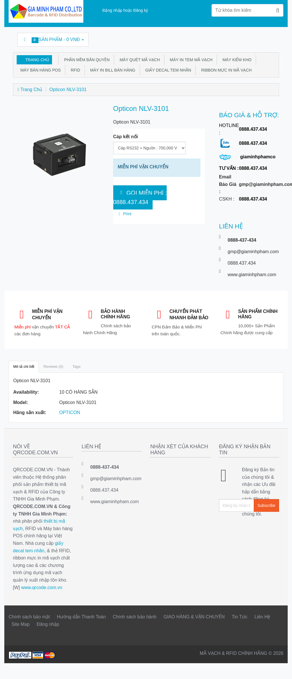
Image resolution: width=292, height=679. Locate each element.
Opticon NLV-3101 (68, 89)
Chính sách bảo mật (29, 616)
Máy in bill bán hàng (111, 70)
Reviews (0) (53, 366)
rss (231, 37)
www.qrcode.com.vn (41, 587)
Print (124, 213)
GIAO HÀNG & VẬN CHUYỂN (194, 616)
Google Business (244, 37)
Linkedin (218, 37)
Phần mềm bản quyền (86, 59)
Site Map (20, 624)
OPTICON (69, 412)
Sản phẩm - (53, 40)
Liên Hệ (262, 616)
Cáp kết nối (125, 136)
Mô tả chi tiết (23, 366)
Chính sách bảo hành (134, 616)
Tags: (76, 366)
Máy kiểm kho (235, 59)
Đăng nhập (48, 624)
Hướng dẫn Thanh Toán (81, 616)
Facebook (192, 37)
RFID (74, 70)
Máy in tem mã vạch (190, 59)
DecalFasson (257, 37)
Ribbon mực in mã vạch (225, 70)
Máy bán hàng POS (39, 70)
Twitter (205, 37)
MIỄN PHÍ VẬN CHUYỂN (143, 166)
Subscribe (266, 505)
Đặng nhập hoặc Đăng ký (125, 10)
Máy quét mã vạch (138, 59)
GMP (270, 37)
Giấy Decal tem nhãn (167, 70)
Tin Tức (239, 616)
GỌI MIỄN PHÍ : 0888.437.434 (140, 197)
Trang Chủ (37, 59)
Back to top (282, 670)
